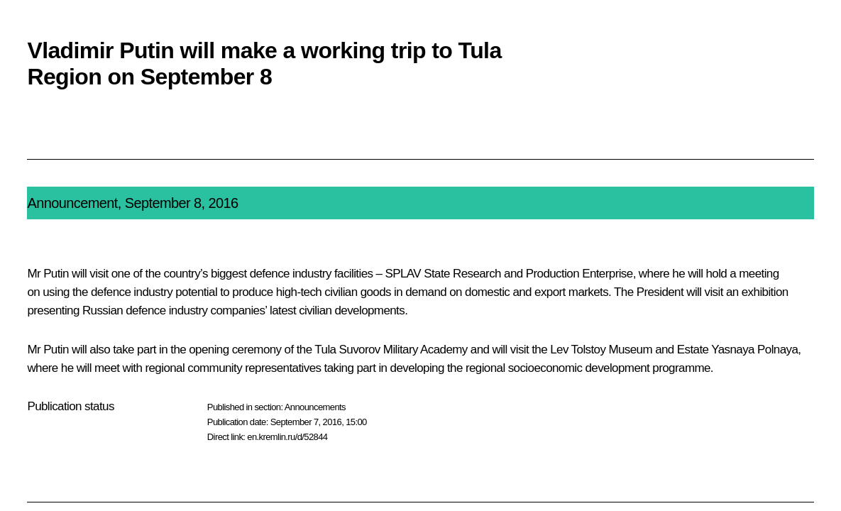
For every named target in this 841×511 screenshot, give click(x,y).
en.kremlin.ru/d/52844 (287, 437)
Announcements (315, 407)
